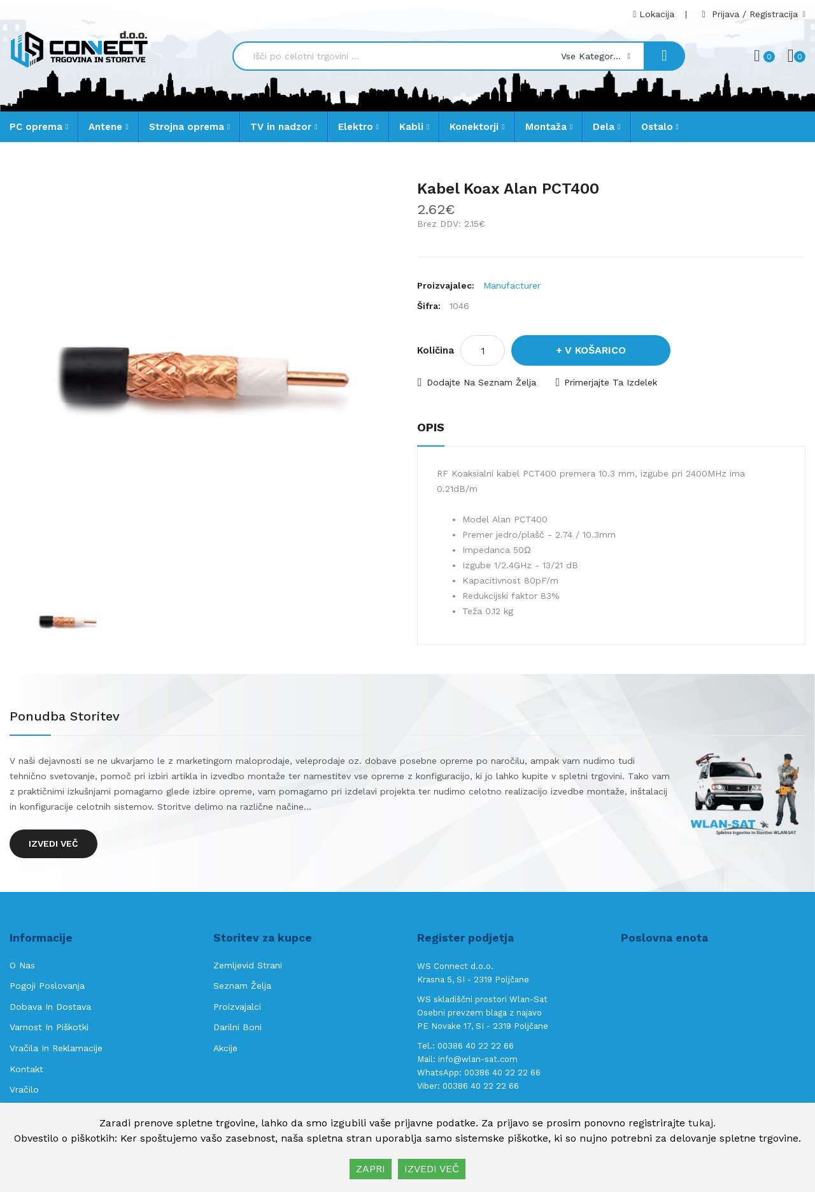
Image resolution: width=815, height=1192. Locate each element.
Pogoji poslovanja (47, 985)
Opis (430, 427)
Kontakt (26, 1069)
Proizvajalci (237, 1007)
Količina (435, 350)
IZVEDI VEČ (431, 1169)
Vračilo (24, 1089)
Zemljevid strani (247, 965)
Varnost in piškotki (49, 1027)
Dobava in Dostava (50, 1007)
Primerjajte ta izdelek (610, 382)
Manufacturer (512, 285)
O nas (22, 965)
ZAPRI (370, 1169)
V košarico (595, 350)
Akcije (225, 1048)
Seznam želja (242, 985)
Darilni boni (237, 1027)
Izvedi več (53, 843)
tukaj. (702, 1123)
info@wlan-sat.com (478, 1059)
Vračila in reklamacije (56, 1048)
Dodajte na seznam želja (481, 382)
